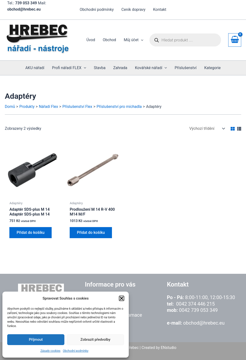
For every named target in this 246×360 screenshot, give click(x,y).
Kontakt (159, 9)
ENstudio (168, 347)
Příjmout (36, 339)
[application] (141, 40)
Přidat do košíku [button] (30, 232)
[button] (121, 298)
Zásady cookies (50, 351)
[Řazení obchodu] (206, 128)
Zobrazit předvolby (95, 339)
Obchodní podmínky (75, 351)
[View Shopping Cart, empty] (234, 40)
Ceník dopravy (133, 9)
